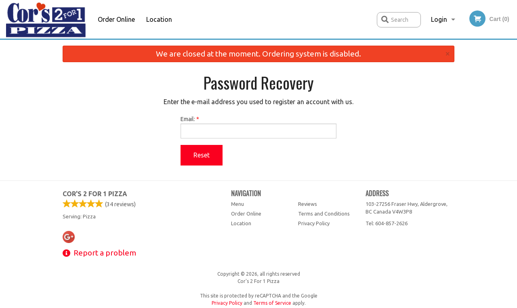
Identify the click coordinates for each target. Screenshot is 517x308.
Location (159, 19)
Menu (237, 204)
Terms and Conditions (324, 213)
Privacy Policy (314, 223)
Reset (201, 155)
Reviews (307, 204)
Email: (259, 127)
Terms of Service (272, 303)
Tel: (387, 223)
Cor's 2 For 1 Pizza (95, 193)
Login (439, 19)
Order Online (116, 19)
